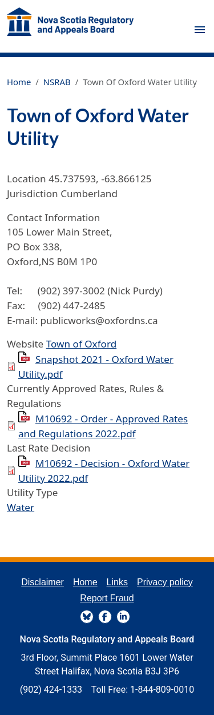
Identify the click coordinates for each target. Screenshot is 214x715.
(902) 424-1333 (51, 689)
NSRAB (57, 81)
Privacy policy (165, 582)
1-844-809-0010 (162, 689)
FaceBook (105, 617)
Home (19, 81)
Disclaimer (42, 582)
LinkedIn (123, 617)
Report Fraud (107, 598)
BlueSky (87, 617)
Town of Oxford (81, 343)
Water (20, 507)
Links (117, 582)
